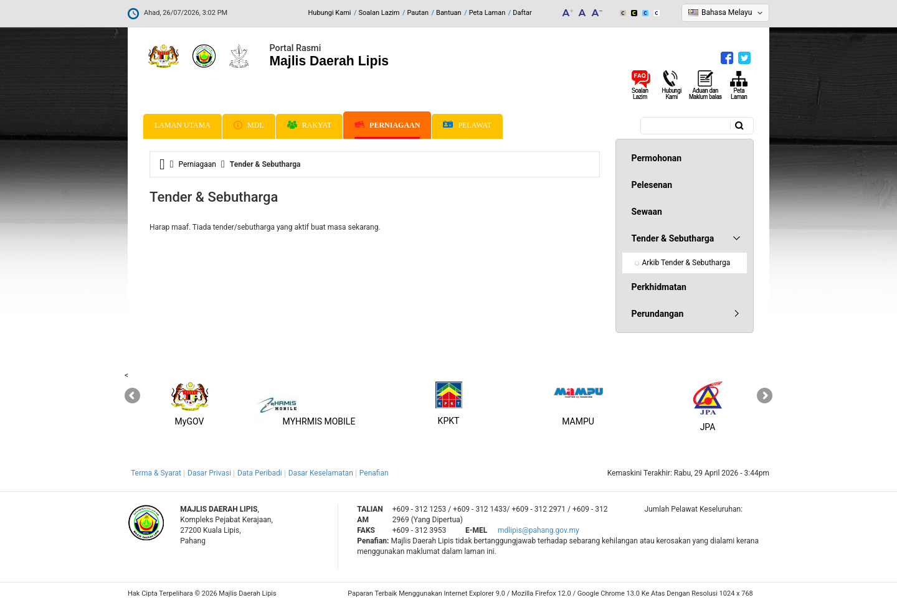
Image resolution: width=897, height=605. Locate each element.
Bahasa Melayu (726, 12)
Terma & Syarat (156, 473)
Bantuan (449, 13)
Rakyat (309, 125)
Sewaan (647, 212)
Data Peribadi (259, 473)
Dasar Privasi (209, 473)
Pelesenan (652, 185)
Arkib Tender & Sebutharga (686, 262)
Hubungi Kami (329, 13)
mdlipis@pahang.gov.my (538, 530)
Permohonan (657, 158)
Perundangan (658, 314)
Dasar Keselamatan (320, 473)
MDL (249, 125)
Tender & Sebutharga (673, 238)
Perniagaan (387, 125)
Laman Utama (182, 125)
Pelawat (467, 125)
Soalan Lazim (379, 13)
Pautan (418, 13)
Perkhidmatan (659, 287)
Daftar (522, 13)
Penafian (374, 473)
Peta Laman (487, 13)
